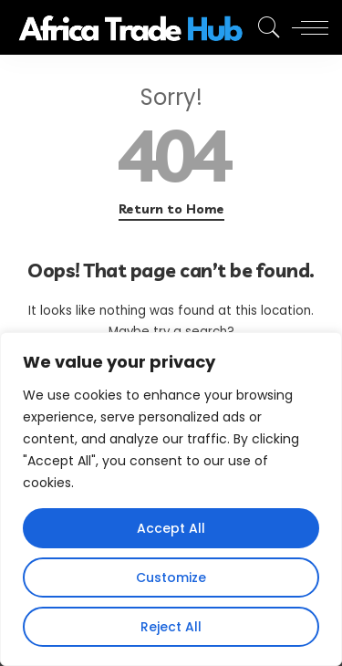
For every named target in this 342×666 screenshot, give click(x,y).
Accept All (171, 528)
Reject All (171, 627)
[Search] (264, 27)
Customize (171, 577)
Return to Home (171, 209)
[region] (171, 499)
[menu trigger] (305, 27)
